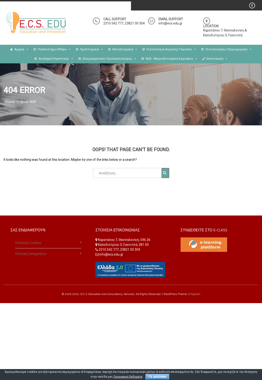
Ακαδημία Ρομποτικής (56, 58)
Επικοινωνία (217, 58)
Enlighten (194, 294)
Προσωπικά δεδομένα (128, 376)
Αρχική (21, 49)
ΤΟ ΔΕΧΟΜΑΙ (157, 377)
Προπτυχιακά (91, 49)
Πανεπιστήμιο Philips (54, 49)
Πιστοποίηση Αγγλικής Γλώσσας (171, 49)
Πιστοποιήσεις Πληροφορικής (228, 49)
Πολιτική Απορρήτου (31, 253)
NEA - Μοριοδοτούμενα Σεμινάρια (171, 58)
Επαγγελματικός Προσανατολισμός (110, 58)
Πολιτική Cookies (28, 242)
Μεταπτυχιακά (125, 49)
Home (10, 101)
